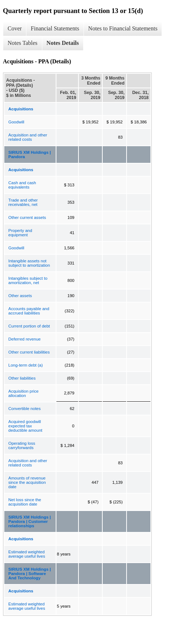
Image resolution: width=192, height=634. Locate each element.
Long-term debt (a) (25, 365)
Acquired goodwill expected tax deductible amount (25, 425)
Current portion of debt (29, 326)
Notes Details (63, 43)
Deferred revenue (24, 339)
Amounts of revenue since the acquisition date (27, 482)
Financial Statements (55, 28)
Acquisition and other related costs (27, 137)
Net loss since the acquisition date (24, 502)
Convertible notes (24, 408)
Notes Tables (23, 43)
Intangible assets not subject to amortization (29, 263)
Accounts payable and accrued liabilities (28, 311)
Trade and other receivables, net (23, 202)
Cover (15, 28)
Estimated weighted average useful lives (26, 554)
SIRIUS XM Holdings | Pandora (29, 154)
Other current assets (27, 217)
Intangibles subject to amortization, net (27, 280)
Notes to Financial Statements (123, 28)
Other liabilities (21, 378)
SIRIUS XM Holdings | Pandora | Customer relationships (29, 521)
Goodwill (16, 122)
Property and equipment (20, 232)
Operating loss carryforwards (21, 445)
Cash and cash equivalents (22, 185)
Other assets (20, 295)
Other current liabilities (29, 352)
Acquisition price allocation (23, 393)
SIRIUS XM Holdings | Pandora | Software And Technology (29, 573)
